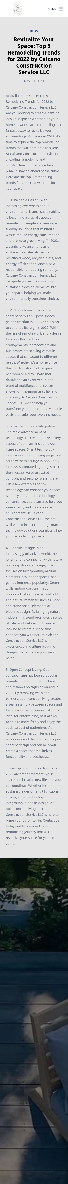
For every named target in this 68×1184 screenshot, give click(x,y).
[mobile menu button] (60, 8)
